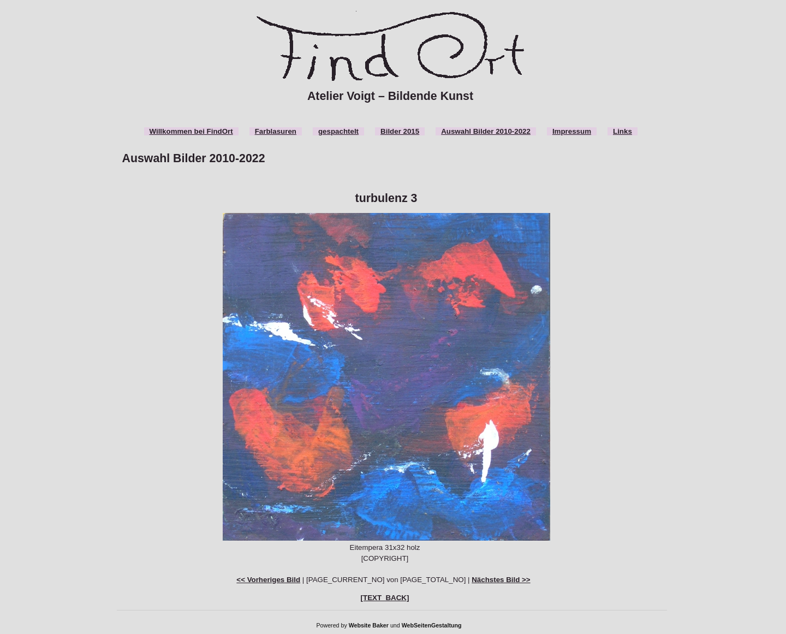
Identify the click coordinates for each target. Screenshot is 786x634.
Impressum (571, 131)
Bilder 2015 (399, 131)
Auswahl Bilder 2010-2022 (486, 131)
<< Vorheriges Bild (268, 580)
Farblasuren (275, 131)
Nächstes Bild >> (501, 580)
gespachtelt (338, 131)
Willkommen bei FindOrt (191, 131)
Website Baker (369, 625)
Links (622, 131)
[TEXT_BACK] (385, 598)
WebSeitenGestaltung (432, 625)
